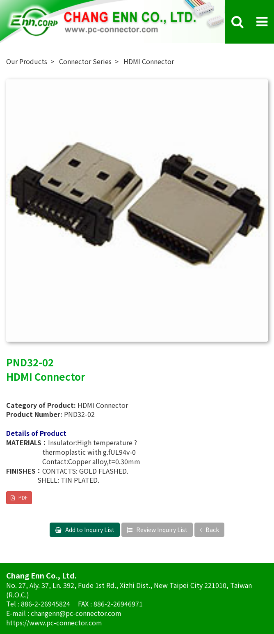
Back (211, 529)
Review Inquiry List (161, 529)
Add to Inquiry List (89, 529)
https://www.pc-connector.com (54, 622)
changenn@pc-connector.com (76, 613)
